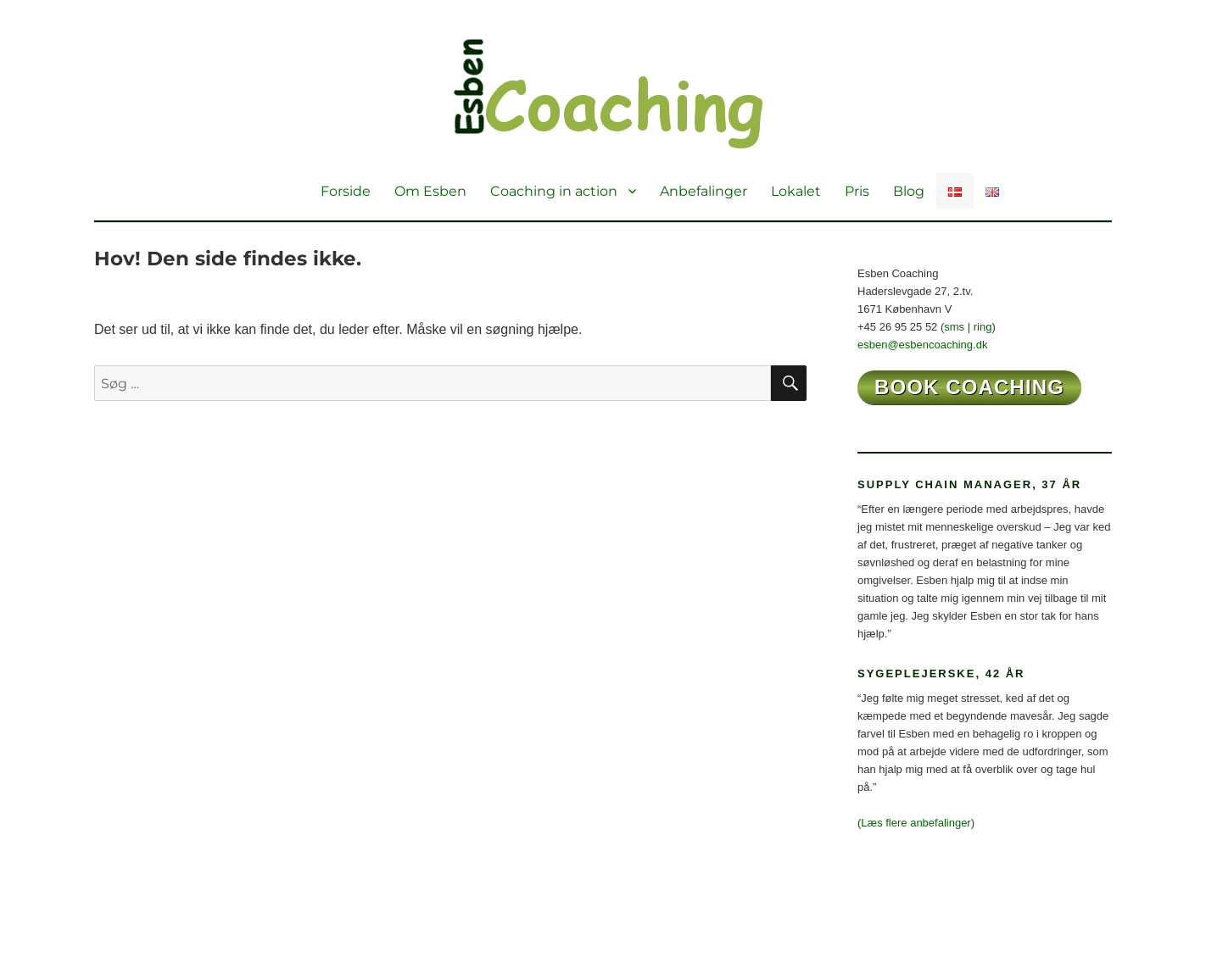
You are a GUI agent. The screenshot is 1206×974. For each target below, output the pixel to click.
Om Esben (430, 191)
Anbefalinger (703, 191)
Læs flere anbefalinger (915, 822)
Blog (908, 191)
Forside (346, 191)
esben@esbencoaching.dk (922, 344)
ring (983, 326)
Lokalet (796, 191)
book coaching (969, 387)
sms (954, 326)
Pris (857, 191)
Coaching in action (553, 191)
